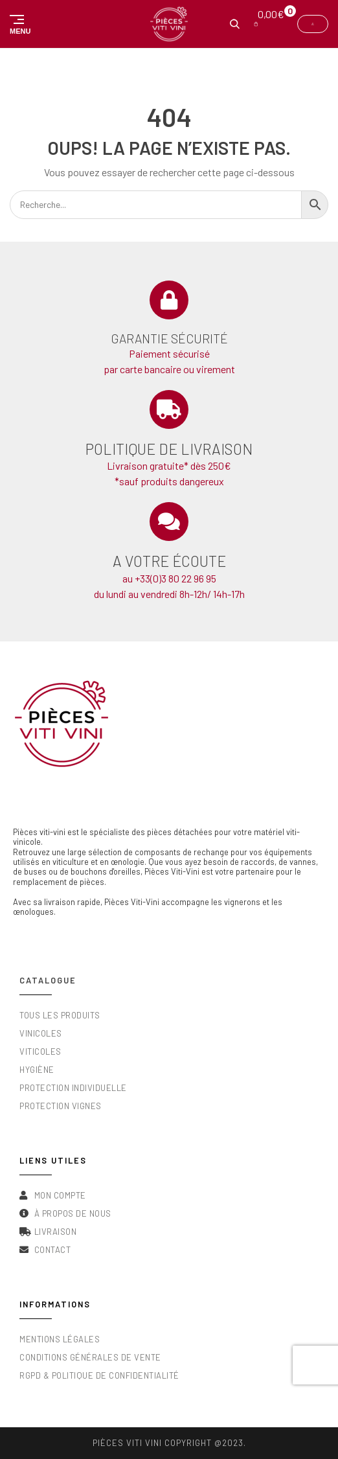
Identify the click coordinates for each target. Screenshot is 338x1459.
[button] (17, 24)
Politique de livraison (169, 449)
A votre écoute (169, 561)
